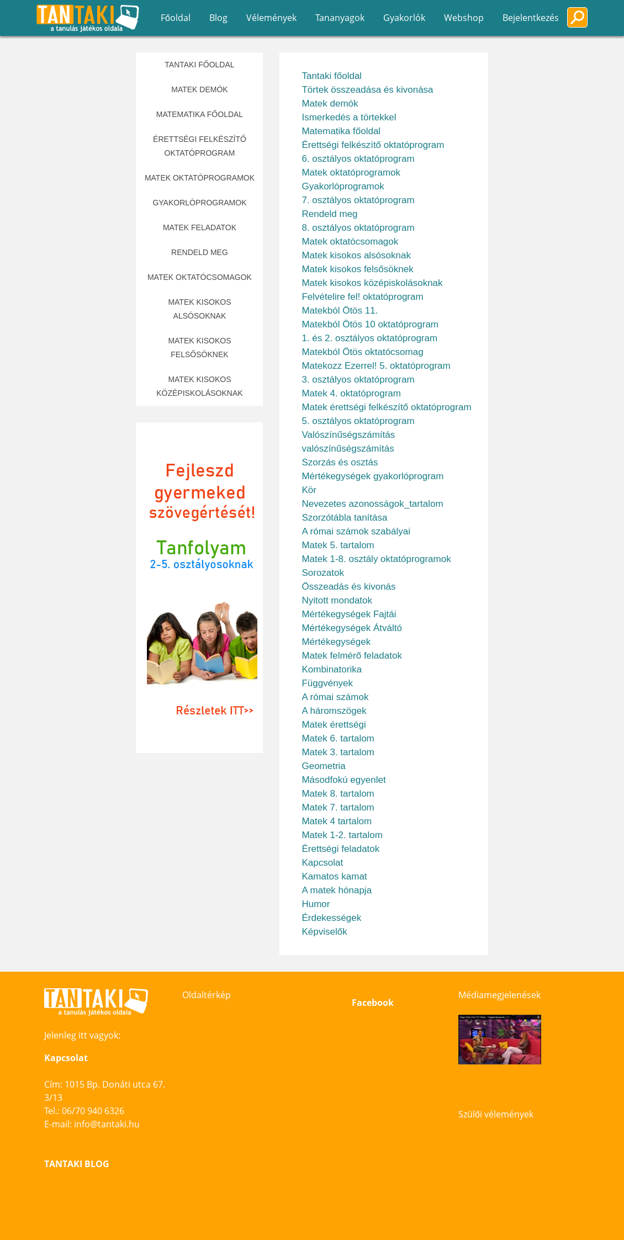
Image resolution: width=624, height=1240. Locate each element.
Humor (316, 904)
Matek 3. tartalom (338, 752)
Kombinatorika (332, 669)
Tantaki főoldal (199, 64)
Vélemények (271, 18)
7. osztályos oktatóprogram (358, 200)
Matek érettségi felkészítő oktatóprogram (386, 407)
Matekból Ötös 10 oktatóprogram (370, 324)
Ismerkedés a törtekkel (349, 117)
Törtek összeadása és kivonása (367, 89)
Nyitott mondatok (337, 600)
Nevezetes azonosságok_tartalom (372, 504)
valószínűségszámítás (348, 448)
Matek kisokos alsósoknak (199, 309)
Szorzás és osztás (340, 462)
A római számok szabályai (356, 531)
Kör (309, 490)
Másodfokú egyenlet (343, 780)
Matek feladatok (199, 227)
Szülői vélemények (495, 1114)
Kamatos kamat (334, 876)
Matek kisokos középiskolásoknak (199, 386)
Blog (218, 18)
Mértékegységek (336, 642)
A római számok (335, 697)
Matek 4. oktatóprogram (351, 393)
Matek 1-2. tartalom (342, 835)
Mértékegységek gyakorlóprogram (372, 476)
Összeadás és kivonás (348, 586)
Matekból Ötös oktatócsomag (362, 352)
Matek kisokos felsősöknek (199, 347)
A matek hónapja (337, 890)
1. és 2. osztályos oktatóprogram (369, 338)
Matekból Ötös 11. (340, 310)
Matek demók (199, 89)
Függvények (327, 683)
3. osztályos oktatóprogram (358, 379)
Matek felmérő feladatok (351, 655)
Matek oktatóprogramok (200, 177)
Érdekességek (331, 918)
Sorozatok (323, 573)
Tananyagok (339, 18)
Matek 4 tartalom (337, 821)
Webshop (464, 18)
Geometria (323, 766)
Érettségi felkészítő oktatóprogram (199, 146)
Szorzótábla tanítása (344, 517)
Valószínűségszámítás (348, 435)
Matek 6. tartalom (338, 738)
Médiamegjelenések (499, 995)
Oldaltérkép (206, 995)
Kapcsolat (322, 862)
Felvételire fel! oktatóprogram (362, 297)
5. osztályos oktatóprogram (358, 421)
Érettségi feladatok (340, 849)
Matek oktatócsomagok (199, 277)
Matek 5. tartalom (338, 545)
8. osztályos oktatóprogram (358, 227)
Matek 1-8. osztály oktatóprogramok (376, 559)
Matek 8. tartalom (338, 793)
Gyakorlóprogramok (199, 202)
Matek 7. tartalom (338, 807)
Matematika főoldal (199, 114)
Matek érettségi (334, 724)
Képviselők (324, 931)
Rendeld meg (199, 252)
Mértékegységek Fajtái (349, 614)
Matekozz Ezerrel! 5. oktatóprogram (376, 366)
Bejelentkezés (531, 18)
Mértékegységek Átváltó (351, 628)
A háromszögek (334, 711)
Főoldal (176, 18)
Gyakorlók (404, 18)
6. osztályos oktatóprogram (358, 158)
